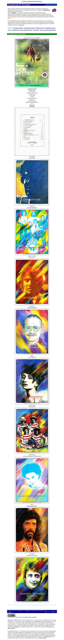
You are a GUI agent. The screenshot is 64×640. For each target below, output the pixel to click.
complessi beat (46, 10)
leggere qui (21, 25)
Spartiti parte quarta (50, 28)
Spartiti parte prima (18, 28)
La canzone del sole (32, 88)
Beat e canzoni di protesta (26, 30)
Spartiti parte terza (39, 28)
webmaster (16, 626)
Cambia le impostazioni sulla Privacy (32, 1)
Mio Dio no (32, 106)
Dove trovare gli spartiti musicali (48, 30)
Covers (9, 30)
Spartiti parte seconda (29, 28)
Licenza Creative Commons (30, 617)
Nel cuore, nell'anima (32, 207)
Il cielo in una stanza (32, 307)
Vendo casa (32, 105)
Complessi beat (15, 30)
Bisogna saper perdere (32, 506)
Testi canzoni (36, 30)
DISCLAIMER (11, 628)
